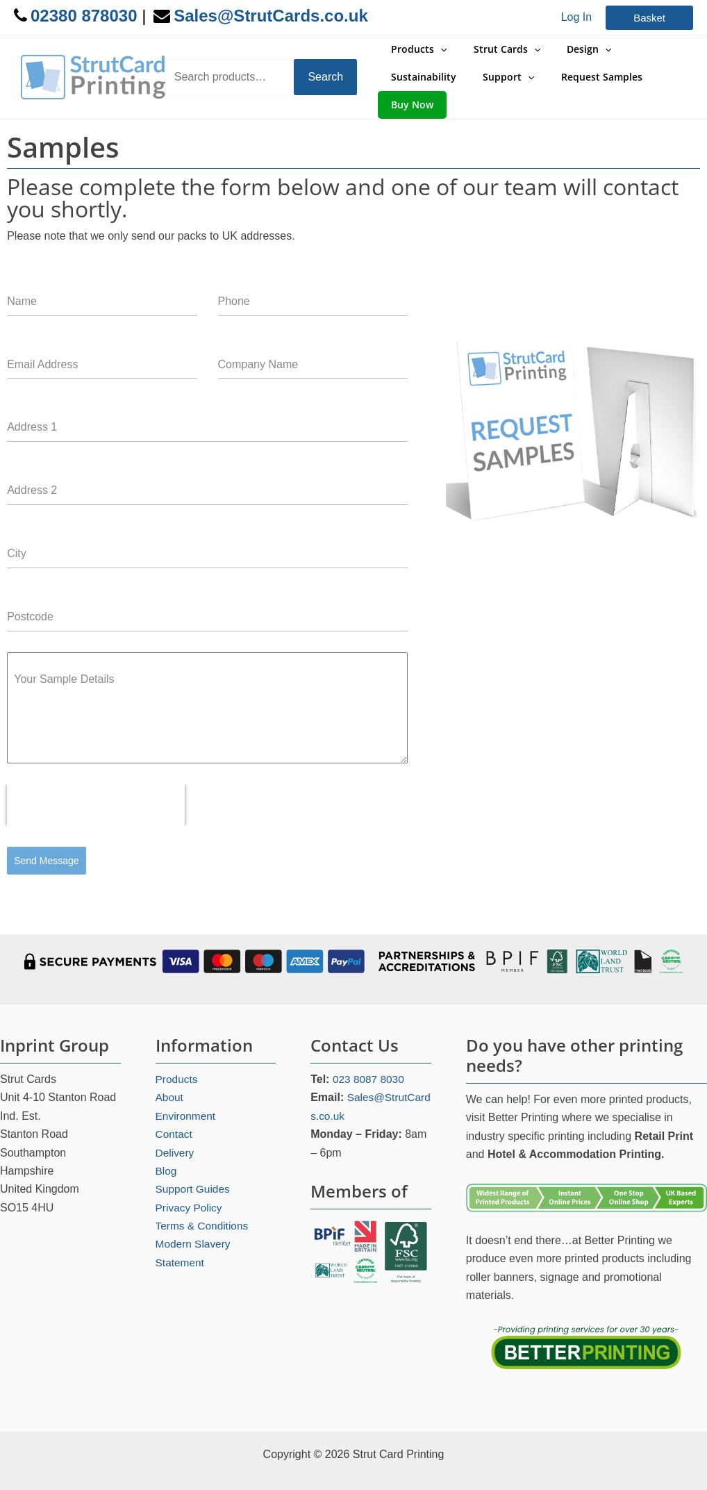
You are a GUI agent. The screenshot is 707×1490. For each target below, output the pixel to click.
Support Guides (194, 1164)
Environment (187, 1090)
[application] (440, 53)
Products (177, 1054)
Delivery (176, 1127)
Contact (175, 1109)
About (170, 1072)
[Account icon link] (576, 17)
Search (329, 66)
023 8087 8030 (370, 1054)
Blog (167, 1146)
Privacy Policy (190, 1182)
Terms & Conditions (204, 1201)
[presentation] (96, 784)
